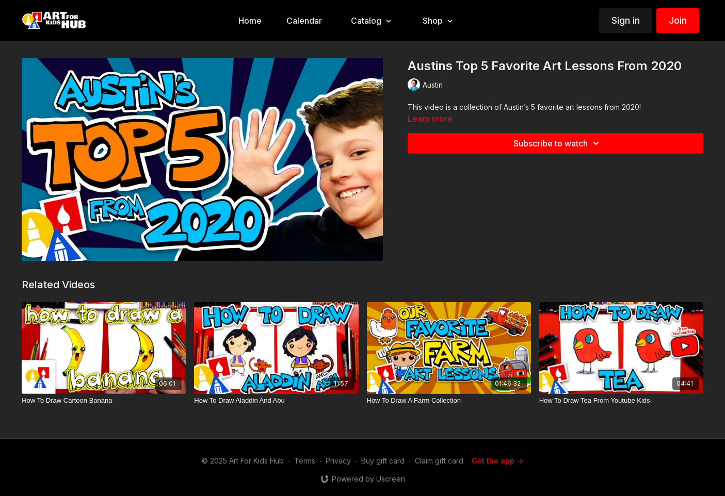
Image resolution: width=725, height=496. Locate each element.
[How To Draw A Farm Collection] (449, 400)
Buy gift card (383, 460)
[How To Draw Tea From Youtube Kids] (621, 400)
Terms (304, 460)
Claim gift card (439, 460)
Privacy (338, 460)
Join (678, 20)
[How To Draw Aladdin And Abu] (276, 400)
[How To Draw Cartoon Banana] (104, 400)
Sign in (625, 20)
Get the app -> (497, 460)
